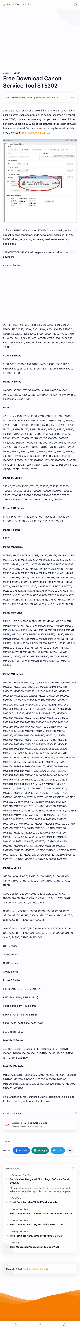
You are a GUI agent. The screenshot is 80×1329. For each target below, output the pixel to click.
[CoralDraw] (27, 1175)
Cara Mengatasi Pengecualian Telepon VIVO (34, 1246)
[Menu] (40, 1324)
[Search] (75, 4)
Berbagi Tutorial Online (19, 4)
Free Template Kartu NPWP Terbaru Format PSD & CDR (41, 1213)
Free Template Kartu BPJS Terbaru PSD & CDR (36, 1235)
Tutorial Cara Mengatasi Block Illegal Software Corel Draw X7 (39, 1181)
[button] (21, 1150)
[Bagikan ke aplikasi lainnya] (70, 1150)
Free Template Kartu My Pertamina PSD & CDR (36, 1224)
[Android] (15, 1243)
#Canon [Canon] (8, 1141)
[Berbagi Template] (20, 1209)
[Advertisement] (40, 39)
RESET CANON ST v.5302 (35, 132)
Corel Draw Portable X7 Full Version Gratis (33, 1202)
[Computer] (17, 1175)
